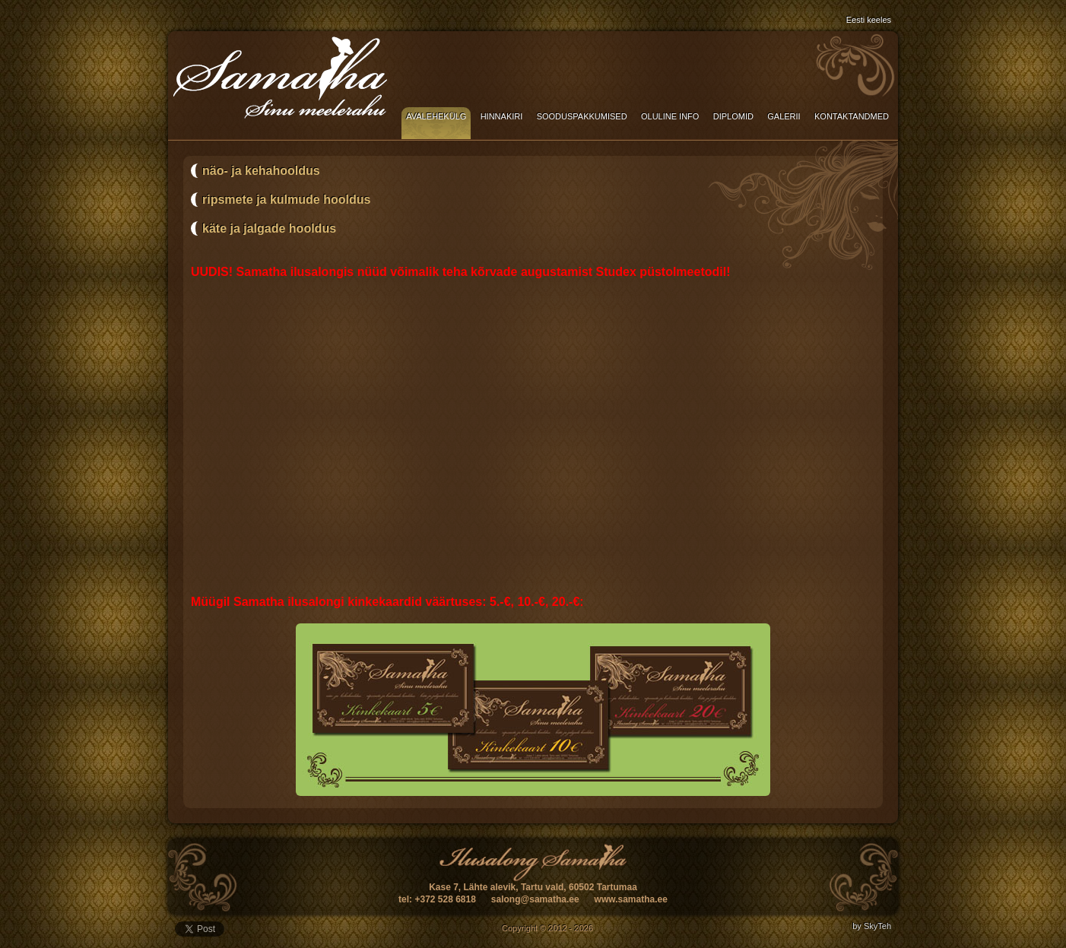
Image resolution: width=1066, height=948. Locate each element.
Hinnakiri (502, 116)
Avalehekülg (436, 116)
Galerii (783, 116)
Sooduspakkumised (582, 116)
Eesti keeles (868, 19)
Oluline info (670, 116)
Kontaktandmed (851, 116)
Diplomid (733, 116)
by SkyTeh (871, 926)
